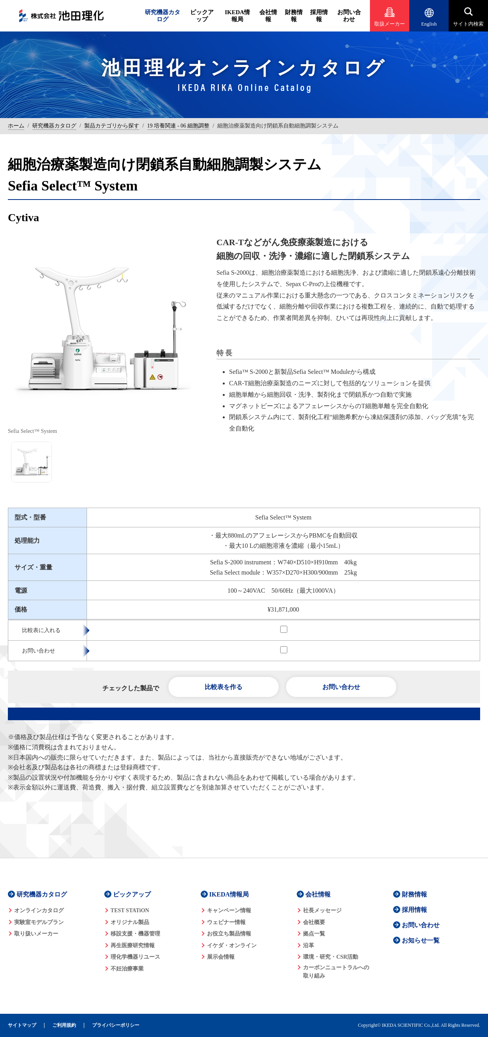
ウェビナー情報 (226, 922)
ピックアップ (202, 15)
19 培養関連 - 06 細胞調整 (178, 126)
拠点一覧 (314, 934)
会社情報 (268, 15)
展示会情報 (221, 957)
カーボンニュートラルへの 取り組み (336, 972)
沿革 (308, 945)
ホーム (16, 126)
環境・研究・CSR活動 (330, 957)
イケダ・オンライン (232, 945)
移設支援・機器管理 (135, 934)
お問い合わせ (349, 15)
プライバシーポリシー (115, 1025)
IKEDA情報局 (237, 15)
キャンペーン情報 (229, 910)
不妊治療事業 (127, 969)
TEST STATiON (130, 910)
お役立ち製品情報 (229, 934)
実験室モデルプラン (39, 922)
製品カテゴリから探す (111, 126)
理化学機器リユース (135, 957)
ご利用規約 (64, 1025)
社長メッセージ (322, 910)
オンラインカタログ (39, 910)
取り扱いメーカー (36, 934)
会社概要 (314, 922)
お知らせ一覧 (421, 940)
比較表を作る (223, 687)
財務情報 (294, 15)
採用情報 (319, 15)
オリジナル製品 (130, 922)
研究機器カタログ (162, 15)
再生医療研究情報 (133, 945)
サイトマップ (22, 1025)
